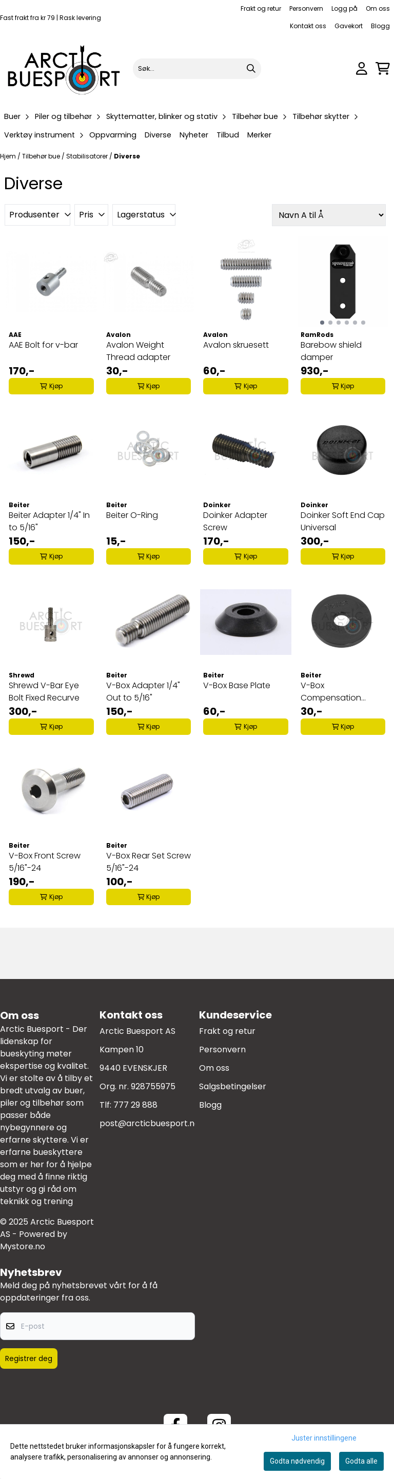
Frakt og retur (261, 8)
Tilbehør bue (42, 156)
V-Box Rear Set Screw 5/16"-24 (148, 862)
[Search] (251, 68)
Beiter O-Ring (132, 515)
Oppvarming (112, 135)
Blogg (380, 26)
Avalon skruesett (236, 345)
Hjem (8, 156)
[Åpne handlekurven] (382, 68)
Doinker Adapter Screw (235, 521)
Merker (259, 135)
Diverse (158, 135)
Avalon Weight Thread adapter (138, 351)
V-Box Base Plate (236, 685)
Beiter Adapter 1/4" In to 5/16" (49, 521)
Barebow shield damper (331, 351)
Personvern (306, 8)
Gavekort (348, 26)
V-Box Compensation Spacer (331, 691)
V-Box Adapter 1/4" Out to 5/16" (143, 691)
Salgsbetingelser (232, 1086)
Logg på (344, 8)
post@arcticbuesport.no (150, 1123)
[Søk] (197, 68)
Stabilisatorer (87, 156)
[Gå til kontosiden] (361, 68)
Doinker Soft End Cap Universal (343, 521)
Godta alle (361, 1461)
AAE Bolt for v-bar (43, 345)
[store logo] (64, 68)
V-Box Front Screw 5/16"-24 (45, 862)
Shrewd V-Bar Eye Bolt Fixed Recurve (44, 691)
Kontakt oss (308, 26)
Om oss (378, 8)
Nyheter (194, 135)
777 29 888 (135, 1105)
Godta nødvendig (297, 1461)
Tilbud (227, 135)
